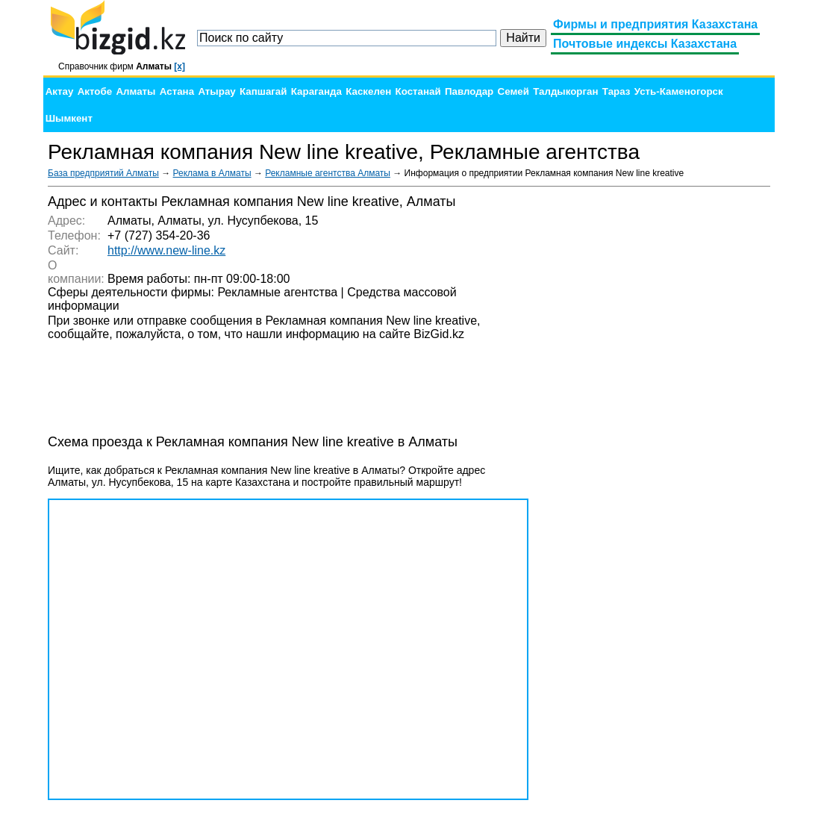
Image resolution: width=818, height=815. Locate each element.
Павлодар (469, 91)
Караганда (316, 91)
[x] (179, 66)
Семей (513, 91)
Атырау (216, 91)
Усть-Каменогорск (678, 91)
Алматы (135, 91)
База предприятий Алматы (103, 173)
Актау (60, 91)
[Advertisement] (658, 418)
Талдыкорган (565, 91)
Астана (177, 91)
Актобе (95, 91)
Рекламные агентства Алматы (327, 173)
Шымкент (69, 118)
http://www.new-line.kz (166, 250)
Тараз (616, 91)
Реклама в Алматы (212, 173)
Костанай (418, 91)
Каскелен (368, 91)
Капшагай (263, 91)
